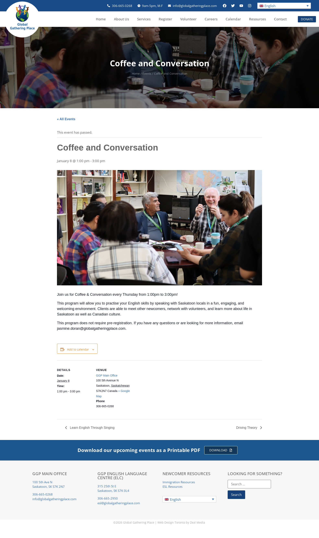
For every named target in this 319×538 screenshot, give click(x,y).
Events (146, 73)
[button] (284, 6)
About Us (121, 19)
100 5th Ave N (42, 482)
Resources (257, 19)
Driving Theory (247, 427)
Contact (280, 19)
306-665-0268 (42, 494)
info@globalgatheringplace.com (54, 499)
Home (101, 19)
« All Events (66, 119)
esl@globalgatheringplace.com (118, 503)
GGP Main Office (106, 375)
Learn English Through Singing (92, 427)
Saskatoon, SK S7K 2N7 (48, 487)
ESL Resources (172, 487)
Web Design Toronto (171, 522)
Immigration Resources (179, 482)
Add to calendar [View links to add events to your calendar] (78, 349)
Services (144, 19)
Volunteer (188, 19)
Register (165, 19)
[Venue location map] (156, 388)
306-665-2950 (107, 498)
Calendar (233, 19)
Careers (211, 19)
